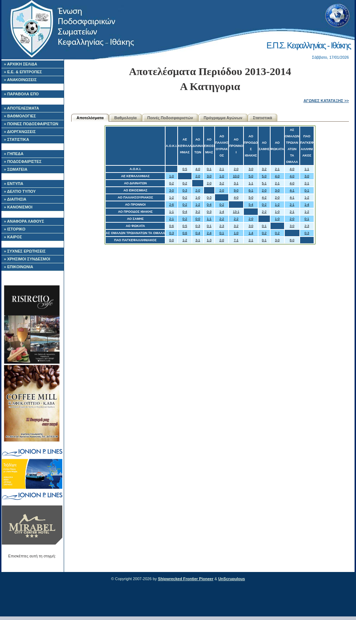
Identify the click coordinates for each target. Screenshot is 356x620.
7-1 (236, 240)
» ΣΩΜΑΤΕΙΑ (15, 169)
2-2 (264, 211)
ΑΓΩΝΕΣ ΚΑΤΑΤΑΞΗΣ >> (326, 101)
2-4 (209, 233)
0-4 (209, 204)
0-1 (209, 169)
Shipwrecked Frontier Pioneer (186, 579)
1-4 (306, 204)
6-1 (250, 190)
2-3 (221, 226)
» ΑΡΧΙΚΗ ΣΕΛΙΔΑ (20, 64)
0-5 (185, 169)
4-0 (197, 169)
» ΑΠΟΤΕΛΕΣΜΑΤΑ (21, 108)
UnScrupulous (231, 579)
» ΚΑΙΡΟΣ (13, 237)
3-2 (264, 169)
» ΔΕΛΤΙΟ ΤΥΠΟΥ (20, 191)
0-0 (197, 219)
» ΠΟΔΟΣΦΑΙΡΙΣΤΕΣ (23, 161)
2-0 (236, 169)
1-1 (306, 169)
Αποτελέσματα (90, 118)
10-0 (236, 176)
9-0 (236, 190)
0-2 (171, 183)
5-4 (250, 204)
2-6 (171, 204)
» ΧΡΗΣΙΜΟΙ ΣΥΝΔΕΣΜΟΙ (27, 259)
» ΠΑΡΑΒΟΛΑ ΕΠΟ (21, 94)
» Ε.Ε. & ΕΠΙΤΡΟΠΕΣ (23, 72)
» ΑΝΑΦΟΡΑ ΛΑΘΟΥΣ (24, 221)
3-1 (236, 183)
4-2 (264, 197)
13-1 (236, 211)
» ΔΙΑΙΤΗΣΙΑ (15, 199)
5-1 (264, 183)
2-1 (221, 169)
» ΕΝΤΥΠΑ (13, 183)
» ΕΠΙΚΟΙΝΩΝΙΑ (18, 267)
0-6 (171, 226)
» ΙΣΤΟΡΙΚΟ (14, 229)
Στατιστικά (262, 118)
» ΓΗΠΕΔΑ (13, 154)
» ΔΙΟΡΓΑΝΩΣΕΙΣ (20, 131)
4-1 (292, 190)
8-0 (292, 240)
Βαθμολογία (125, 118)
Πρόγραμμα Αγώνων (223, 118)
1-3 (209, 240)
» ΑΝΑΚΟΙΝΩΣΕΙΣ (20, 80)
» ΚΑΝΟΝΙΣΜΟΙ (18, 207)
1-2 (171, 197)
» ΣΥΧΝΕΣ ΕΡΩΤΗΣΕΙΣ (25, 251)
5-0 (250, 176)
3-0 (250, 169)
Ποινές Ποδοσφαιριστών (170, 118)
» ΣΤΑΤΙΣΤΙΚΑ (16, 139)
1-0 (171, 176)
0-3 (185, 190)
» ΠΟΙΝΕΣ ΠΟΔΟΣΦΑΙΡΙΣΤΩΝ (31, 124)
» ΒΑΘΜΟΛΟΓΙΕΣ (20, 116)
